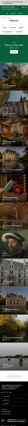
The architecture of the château (13, 170)
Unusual (21, 27)
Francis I (5, 254)
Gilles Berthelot (8, 282)
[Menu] (26, 7)
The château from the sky (11, 310)
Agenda (20, 13)
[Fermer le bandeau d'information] (26, 2)
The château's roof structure (12, 226)
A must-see (13, 27)
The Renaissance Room (10, 198)
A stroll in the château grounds (12, 338)
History (5, 27)
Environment (19, 32)
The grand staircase (9, 114)
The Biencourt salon (9, 142)
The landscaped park (9, 86)
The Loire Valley (8, 366)
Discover (13, 13)
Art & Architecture (8, 32)
